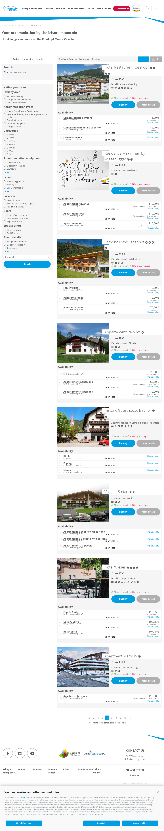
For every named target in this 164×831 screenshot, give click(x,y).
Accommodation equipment (22, 158)
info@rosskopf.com (135, 759)
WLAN (11, 168)
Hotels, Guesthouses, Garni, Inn (23, 111)
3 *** (11, 147)
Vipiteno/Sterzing (15, 96)
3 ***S (11, 144)
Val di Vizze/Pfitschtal (16, 102)
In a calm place (15, 206)
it (159, 8)
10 (125, 717)
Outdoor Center (76, 8)
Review (96, 59)
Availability (65, 112)
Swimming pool (15, 181)
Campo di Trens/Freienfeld (19, 99)
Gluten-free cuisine (17, 215)
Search (27, 264)
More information (23, 823)
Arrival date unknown (16, 72)
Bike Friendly (14, 230)
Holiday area (12, 92)
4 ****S (11, 138)
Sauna (11, 184)
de (155, 8)
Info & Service (104, 8)
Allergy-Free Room (17, 241)
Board (8, 211)
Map (156, 59)
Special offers (12, 225)
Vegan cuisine (14, 221)
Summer (60, 8)
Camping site (14, 126)
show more (112, 123)
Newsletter (135, 770)
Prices (91, 8)
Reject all (101, 823)
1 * (10, 154)
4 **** (11, 141)
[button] (158, 792)
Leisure (8, 177)
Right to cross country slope (21, 203)
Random (73, 59)
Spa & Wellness (15, 187)
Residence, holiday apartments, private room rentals (27, 115)
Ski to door (13, 200)
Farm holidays (15, 120)
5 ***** (11, 135)
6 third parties (20, 798)
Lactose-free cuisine (17, 218)
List (143, 59)
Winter (49, 8)
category (84, 59)
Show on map (119, 98)
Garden (12, 248)
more (6, 251)
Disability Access (16, 165)
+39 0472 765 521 (135, 755)
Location (9, 196)
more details (148, 104)
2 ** (10, 151)
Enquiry (123, 104)
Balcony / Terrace (16, 244)
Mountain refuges (16, 123)
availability (153, 123)
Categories (11, 130)
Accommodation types (18, 106)
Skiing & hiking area (32, 8)
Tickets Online (122, 8)
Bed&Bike (12, 233)
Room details (12, 237)
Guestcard (13, 162)
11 (130, 717)
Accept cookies (140, 823)
